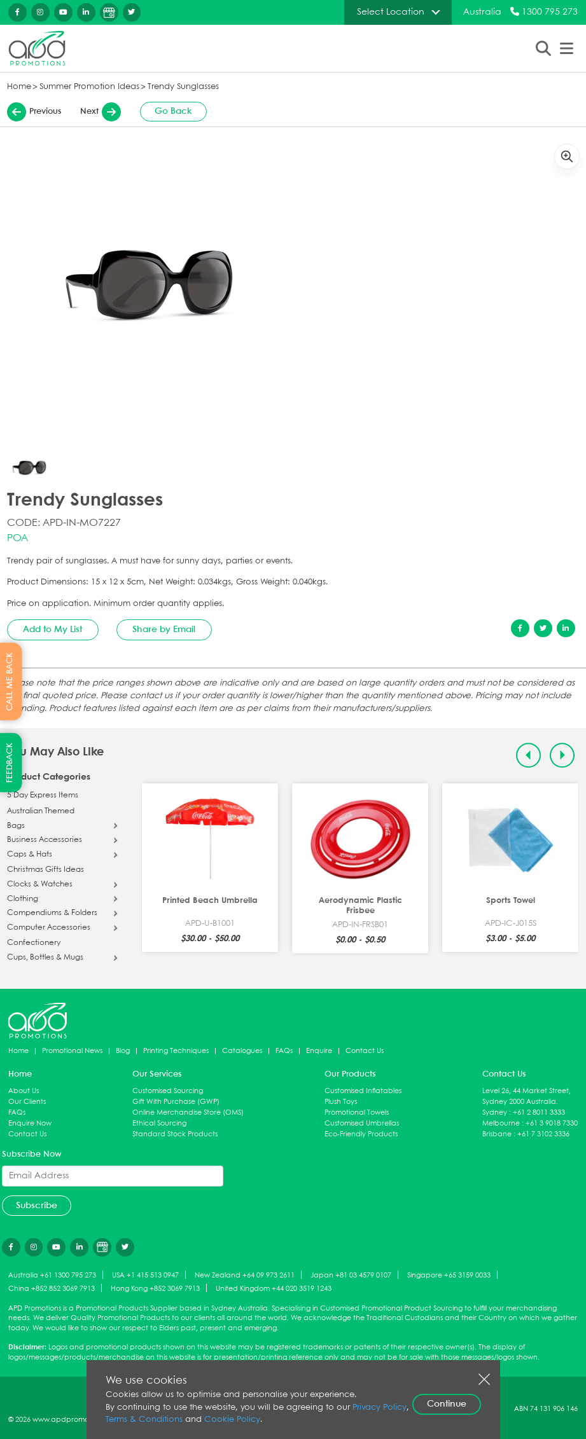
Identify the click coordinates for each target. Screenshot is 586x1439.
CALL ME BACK (10, 681)
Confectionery (33, 943)
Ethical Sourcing (159, 1123)
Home (19, 87)
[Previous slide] (528, 755)
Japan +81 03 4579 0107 (350, 1275)
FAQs (284, 1050)
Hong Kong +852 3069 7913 (155, 1288)
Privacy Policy (379, 1407)
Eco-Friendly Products (361, 1134)
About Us (23, 1090)
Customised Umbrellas (361, 1123)
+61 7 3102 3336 (543, 1134)
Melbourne (501, 1123)
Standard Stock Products (175, 1134)
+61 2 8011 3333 (539, 1112)
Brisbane (497, 1134)
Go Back (173, 111)
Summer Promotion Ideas (89, 87)
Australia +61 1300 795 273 (52, 1275)
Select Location (390, 12)
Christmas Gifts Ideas (45, 870)
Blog (123, 1050)
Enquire (319, 1050)
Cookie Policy (232, 1419)
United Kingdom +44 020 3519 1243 (273, 1288)
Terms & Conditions (144, 1419)
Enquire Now (30, 1123)
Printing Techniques (176, 1050)
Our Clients (27, 1101)
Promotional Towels (356, 1112)
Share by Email (163, 629)
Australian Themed (40, 811)
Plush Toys (340, 1101)
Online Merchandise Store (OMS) (188, 1112)
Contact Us (364, 1050)
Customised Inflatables (362, 1090)
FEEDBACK (10, 763)
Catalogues (242, 1050)
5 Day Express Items (42, 795)
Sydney (494, 1112)
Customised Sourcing (167, 1090)
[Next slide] (562, 755)
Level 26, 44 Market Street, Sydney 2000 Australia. (526, 1096)
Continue (446, 1404)
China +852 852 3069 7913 (51, 1288)
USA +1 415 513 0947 (145, 1275)
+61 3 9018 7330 (552, 1123)
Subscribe (36, 1205)
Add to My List (52, 629)
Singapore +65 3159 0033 (449, 1275)
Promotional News (72, 1050)
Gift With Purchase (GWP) (176, 1101)
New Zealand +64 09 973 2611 (245, 1275)
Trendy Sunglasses (183, 87)
